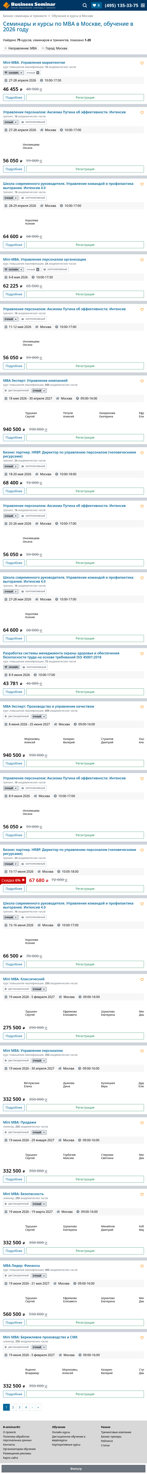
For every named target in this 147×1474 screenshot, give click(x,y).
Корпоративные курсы (66, 1444)
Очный (33, 72)
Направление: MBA (22, 48)
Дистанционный (17, 390)
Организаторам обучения (19, 1449)
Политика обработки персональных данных (17, 1438)
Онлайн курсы (61, 1432)
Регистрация (85, 97)
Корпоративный (33, 122)
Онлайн (14, 72)
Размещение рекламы (17, 1453)
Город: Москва (56, 48)
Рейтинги (107, 1441)
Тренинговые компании (116, 1432)
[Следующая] (32, 1407)
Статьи (105, 1445)
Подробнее (14, 97)
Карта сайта (10, 1458)
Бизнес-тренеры (111, 1436)
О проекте (9, 1432)
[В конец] (38, 1407)
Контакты (9, 1444)
